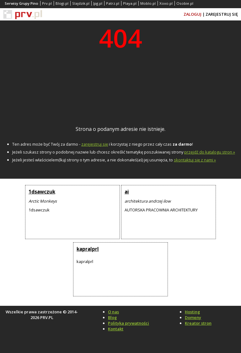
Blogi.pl (62, 3)
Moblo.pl (148, 3)
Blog (112, 317)
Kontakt (115, 329)
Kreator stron (198, 323)
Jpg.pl (97, 3)
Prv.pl (47, 3)
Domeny (193, 317)
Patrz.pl (112, 3)
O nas (113, 312)
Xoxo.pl (166, 3)
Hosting (192, 312)
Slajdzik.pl (80, 3)
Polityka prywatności (128, 323)
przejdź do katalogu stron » (209, 152)
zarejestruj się (94, 144)
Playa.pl (130, 3)
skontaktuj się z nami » (195, 160)
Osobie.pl (184, 3)
